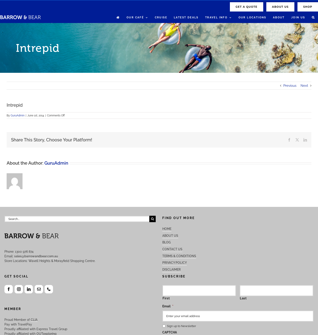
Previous (289, 86)
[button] (313, 17)
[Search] (152, 219)
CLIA (34, 320)
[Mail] (39, 289)
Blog (166, 242)
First (166, 298)
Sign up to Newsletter (181, 326)
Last (243, 298)
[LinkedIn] (29, 289)
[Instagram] (19, 289)
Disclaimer (171, 269)
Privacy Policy (174, 262)
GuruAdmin (18, 115)
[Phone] (49, 289)
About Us (170, 235)
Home (166, 229)
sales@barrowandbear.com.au (36, 256)
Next (304, 86)
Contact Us (172, 249)
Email (167, 306)
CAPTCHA (169, 332)
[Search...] (76, 219)
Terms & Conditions (179, 256)
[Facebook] (8, 289)
